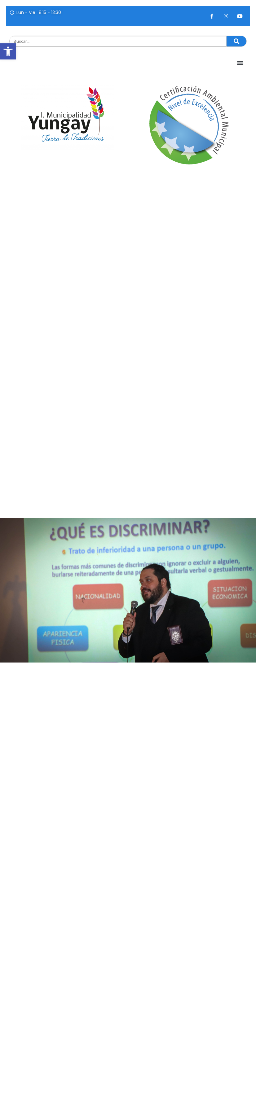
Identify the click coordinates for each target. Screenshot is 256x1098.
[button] (8, 51)
